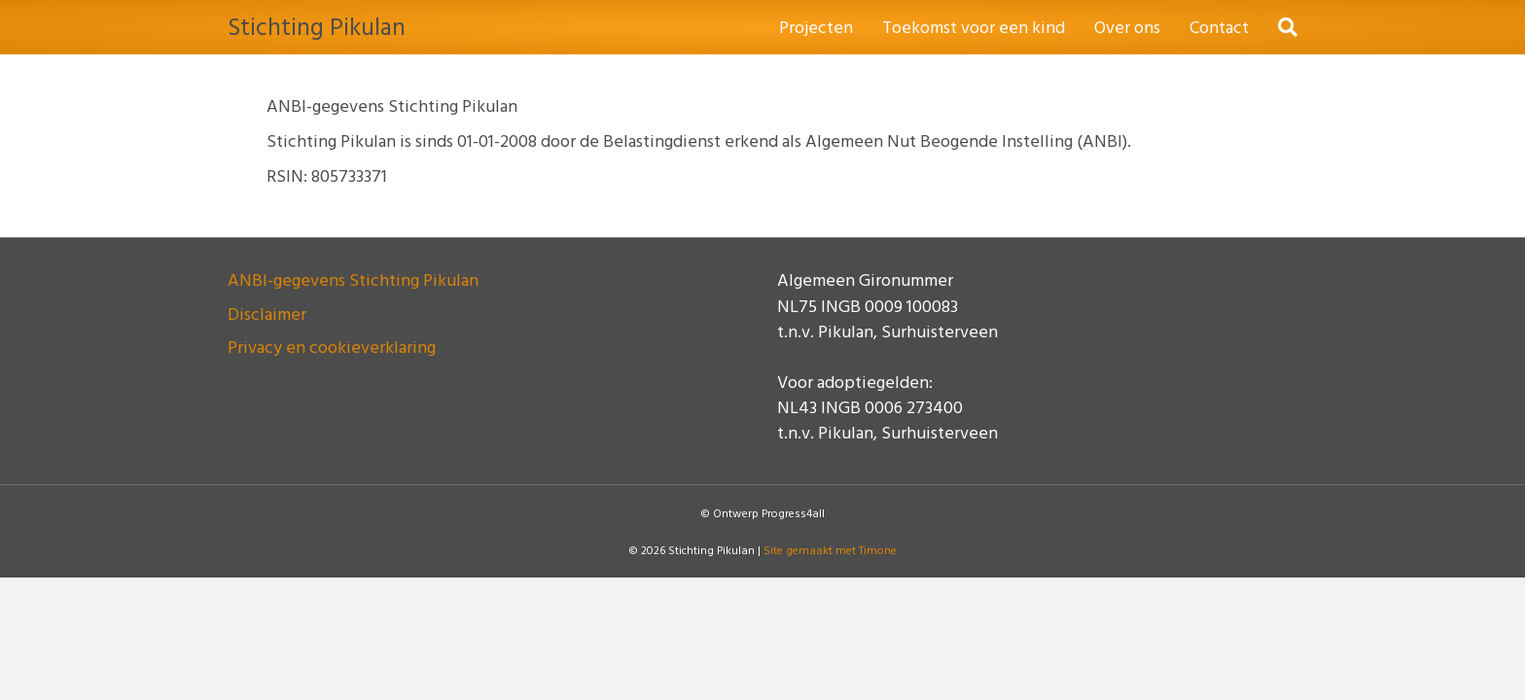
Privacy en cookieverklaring (332, 346)
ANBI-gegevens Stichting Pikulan (353, 279)
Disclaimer (267, 313)
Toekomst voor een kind (973, 27)
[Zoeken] (1280, 27)
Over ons (1127, 27)
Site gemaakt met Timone (830, 549)
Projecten (816, 27)
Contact (1219, 27)
